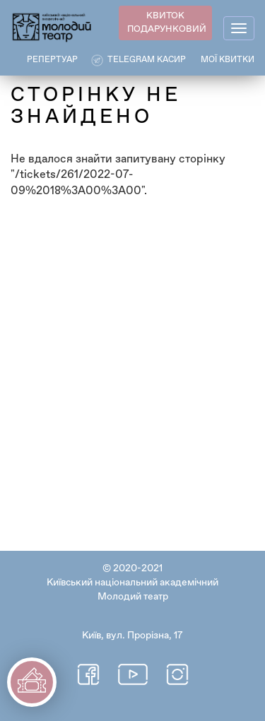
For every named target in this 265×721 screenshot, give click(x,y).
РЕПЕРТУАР (52, 60)
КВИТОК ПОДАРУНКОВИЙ (166, 22)
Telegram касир (146, 60)
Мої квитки (227, 60)
